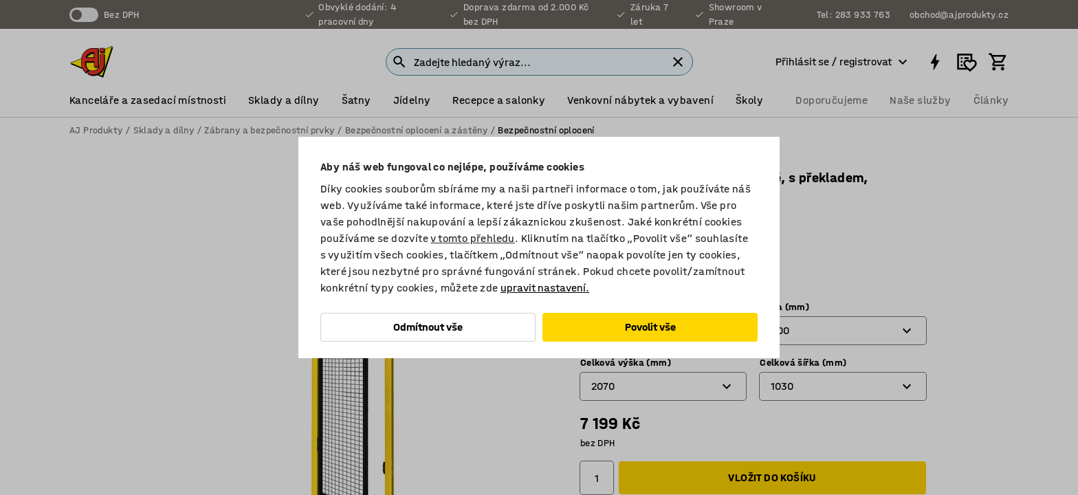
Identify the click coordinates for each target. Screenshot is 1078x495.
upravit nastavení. (544, 287)
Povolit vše (650, 326)
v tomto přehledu (472, 238)
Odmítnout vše (428, 326)
